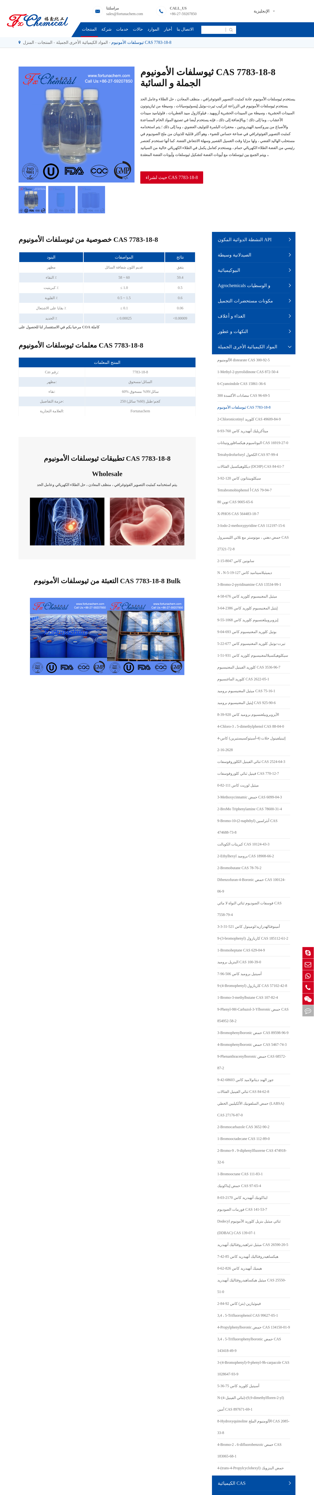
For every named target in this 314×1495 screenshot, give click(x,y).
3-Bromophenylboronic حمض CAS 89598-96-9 (252, 1033)
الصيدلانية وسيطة (234, 254)
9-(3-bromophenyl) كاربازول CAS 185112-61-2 (252, 938)
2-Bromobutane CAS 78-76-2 (239, 868)
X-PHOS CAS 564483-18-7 (238, 514)
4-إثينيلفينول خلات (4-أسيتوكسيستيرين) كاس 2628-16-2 (251, 744)
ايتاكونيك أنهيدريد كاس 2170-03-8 (242, 1198)
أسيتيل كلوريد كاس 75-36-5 (238, 1386)
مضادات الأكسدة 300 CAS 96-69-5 (243, 395)
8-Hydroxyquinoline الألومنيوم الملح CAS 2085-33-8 (253, 1427)
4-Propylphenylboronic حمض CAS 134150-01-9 (253, 1327)
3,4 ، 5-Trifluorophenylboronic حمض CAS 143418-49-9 (249, 1345)
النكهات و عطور (233, 331)
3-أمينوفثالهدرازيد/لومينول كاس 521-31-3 (248, 926)
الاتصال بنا (185, 29)
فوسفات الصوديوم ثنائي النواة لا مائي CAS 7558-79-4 (249, 909)
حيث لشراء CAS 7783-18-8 (172, 177)
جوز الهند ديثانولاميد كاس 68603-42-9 (245, 1080)
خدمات (122, 29)
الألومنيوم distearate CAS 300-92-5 (243, 360)
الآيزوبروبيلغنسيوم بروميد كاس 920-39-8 (248, 715)
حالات (138, 29)
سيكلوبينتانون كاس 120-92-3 (239, 478)
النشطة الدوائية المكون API (245, 239)
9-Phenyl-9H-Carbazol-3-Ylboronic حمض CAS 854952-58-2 (252, 1015)
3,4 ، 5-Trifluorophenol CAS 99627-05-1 (247, 1315)
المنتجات (89, 29)
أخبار (168, 29)
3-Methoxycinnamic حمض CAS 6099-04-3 (249, 797)
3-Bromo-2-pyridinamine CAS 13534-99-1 (249, 584)
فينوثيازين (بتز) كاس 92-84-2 (239, 1304)
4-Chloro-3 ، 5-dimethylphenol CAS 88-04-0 (250, 726)
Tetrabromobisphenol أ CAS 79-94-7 (244, 490)
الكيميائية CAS (232, 1483)
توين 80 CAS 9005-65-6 (235, 502)
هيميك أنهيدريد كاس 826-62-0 (239, 1268)
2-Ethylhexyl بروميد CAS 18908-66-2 (245, 856)
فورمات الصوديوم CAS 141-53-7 (242, 1209)
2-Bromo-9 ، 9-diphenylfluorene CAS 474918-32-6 (252, 1156)
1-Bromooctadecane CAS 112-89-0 (243, 1139)
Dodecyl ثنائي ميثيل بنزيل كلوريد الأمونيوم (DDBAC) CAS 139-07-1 (249, 1227)
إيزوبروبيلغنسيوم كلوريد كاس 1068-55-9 (247, 620)
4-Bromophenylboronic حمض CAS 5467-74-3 (252, 1045)
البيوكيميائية (229, 270)
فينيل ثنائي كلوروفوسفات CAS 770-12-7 (248, 773)
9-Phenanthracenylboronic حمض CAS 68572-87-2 (251, 1062)
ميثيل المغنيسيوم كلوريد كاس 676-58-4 (247, 596)
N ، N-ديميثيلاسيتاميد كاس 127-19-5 (244, 573)
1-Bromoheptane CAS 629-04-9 (241, 950)
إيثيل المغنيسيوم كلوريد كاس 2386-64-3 (247, 608)
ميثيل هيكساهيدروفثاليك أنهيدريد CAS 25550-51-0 (251, 1286)
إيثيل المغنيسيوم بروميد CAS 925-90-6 (246, 703)
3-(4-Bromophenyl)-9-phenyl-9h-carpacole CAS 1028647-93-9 (253, 1368)
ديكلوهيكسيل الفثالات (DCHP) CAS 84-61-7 (250, 466)
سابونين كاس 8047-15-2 (235, 561)
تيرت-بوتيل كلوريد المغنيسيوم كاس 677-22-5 (251, 644)
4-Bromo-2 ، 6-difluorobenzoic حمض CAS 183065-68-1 (249, 1450)
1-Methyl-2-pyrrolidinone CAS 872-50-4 (247, 372)
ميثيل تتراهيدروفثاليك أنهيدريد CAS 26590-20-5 (252, 1245)
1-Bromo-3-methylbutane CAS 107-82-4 (247, 997)
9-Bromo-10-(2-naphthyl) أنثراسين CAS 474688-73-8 (247, 826)
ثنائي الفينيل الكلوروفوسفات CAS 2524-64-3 (251, 762)
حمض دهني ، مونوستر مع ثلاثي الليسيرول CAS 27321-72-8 (253, 543)
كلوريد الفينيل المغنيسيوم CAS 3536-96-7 (248, 667)
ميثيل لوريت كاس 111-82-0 (238, 785)
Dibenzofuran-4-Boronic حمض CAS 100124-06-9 (251, 885)
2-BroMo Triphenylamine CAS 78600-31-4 (249, 809)
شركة (106, 29)
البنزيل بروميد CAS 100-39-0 (239, 962)
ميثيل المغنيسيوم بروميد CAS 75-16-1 (246, 691)
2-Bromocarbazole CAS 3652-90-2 (243, 1127)
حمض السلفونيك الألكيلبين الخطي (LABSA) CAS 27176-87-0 (250, 1109)
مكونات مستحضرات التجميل (245, 300)
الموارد (153, 29)
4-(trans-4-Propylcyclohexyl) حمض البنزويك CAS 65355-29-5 (250, 1474)
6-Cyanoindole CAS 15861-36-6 (241, 384)
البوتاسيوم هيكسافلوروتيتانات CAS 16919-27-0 (252, 443)
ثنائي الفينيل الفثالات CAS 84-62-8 (243, 1092)
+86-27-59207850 (183, 14)
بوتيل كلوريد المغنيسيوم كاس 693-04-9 (246, 632)
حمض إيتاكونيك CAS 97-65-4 (239, 1186)
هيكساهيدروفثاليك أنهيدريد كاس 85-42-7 (247, 1256)
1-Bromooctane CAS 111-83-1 (240, 1174)
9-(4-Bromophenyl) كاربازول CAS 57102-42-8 (252, 986)
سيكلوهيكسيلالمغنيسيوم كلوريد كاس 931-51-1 (252, 655)
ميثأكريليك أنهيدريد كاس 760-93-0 (242, 431)
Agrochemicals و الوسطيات (244, 285)
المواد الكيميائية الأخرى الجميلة (82, 42)
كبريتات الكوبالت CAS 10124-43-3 (243, 844)
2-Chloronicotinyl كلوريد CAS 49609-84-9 (249, 419)
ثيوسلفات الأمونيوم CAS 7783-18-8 (141, 42)
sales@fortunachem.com (124, 14)
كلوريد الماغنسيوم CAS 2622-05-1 (243, 679)
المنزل (28, 42)
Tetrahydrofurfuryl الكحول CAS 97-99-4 (247, 455)
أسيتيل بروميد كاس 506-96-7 (239, 974)
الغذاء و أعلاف (231, 316)
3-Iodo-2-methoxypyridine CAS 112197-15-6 (251, 526)
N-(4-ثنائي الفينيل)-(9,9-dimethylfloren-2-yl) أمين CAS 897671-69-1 (250, 1403)
